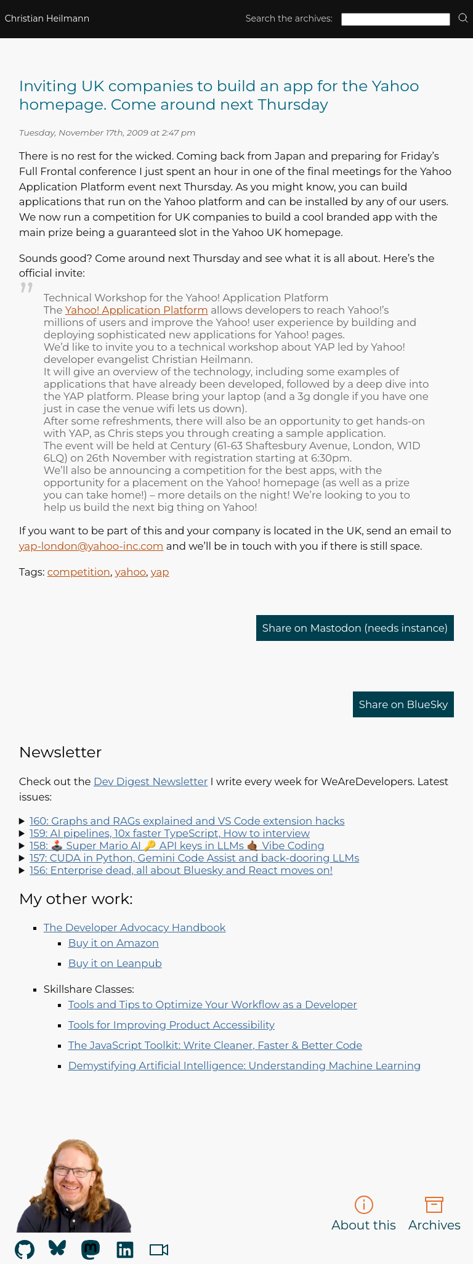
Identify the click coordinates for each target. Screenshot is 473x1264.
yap (160, 572)
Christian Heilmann (47, 18)
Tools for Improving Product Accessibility (171, 1025)
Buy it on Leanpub (115, 963)
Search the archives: (289, 18)
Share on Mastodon (355, 628)
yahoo (130, 572)
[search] (463, 19)
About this (363, 1214)
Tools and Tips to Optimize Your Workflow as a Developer (212, 1004)
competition (78, 572)
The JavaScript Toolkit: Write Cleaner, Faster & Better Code (215, 1045)
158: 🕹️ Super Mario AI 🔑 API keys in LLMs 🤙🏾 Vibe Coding (177, 845)
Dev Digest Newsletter (151, 781)
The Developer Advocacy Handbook (135, 927)
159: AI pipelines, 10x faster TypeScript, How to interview (170, 833)
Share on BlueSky (403, 704)
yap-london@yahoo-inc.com (91, 546)
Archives (434, 1214)
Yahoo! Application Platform (136, 310)
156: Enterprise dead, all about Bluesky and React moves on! (181, 870)
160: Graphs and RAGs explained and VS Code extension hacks (187, 821)
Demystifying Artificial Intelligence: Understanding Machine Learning (244, 1065)
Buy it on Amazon (113, 943)
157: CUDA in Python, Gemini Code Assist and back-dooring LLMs (194, 858)
